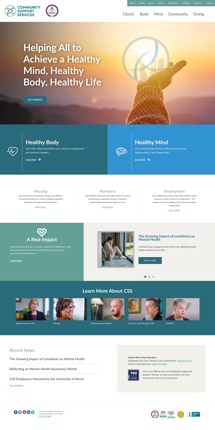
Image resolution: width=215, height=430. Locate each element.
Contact (198, 3)
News (142, 3)
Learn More (31, 159)
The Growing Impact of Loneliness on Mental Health (47, 359)
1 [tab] (145, 276)
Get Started (35, 99)
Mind (158, 14)
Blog (151, 3)
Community (178, 14)
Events (160, 3)
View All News (16, 385)
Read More (150, 260)
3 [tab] (153, 276)
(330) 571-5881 (159, 364)
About (132, 3)
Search (209, 3)
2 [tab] (149, 276)
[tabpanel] (149, 249)
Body (144, 14)
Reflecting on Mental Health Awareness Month (43, 369)
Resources (173, 3)
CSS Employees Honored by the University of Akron (47, 379)
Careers (186, 3)
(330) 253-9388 (45, 416)
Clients (128, 14)
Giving (198, 14)
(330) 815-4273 (184, 360)
